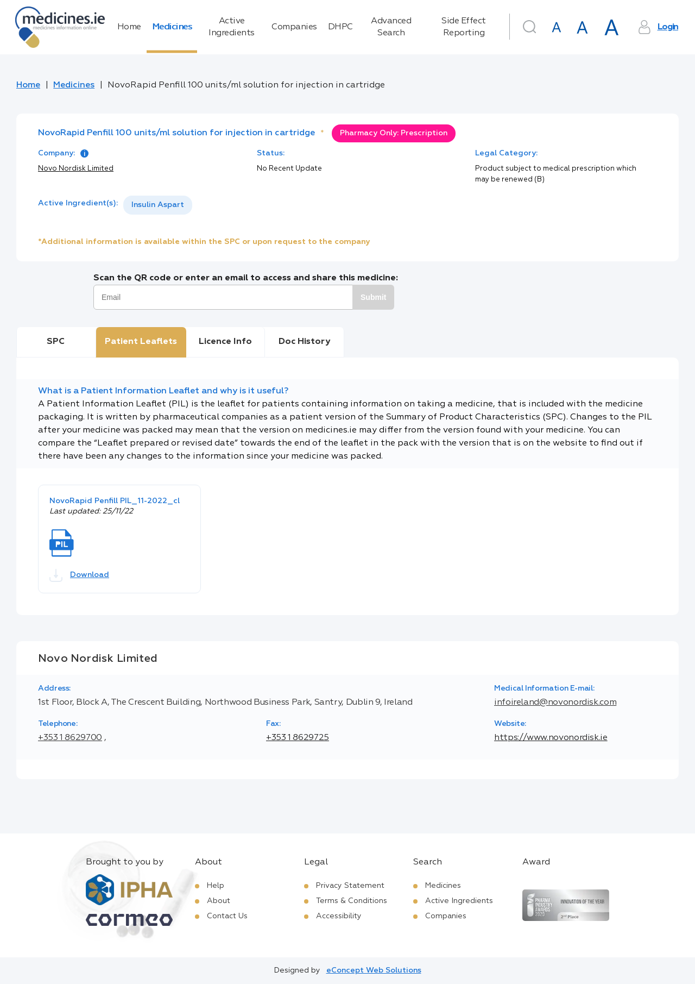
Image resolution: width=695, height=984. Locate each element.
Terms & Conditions (351, 901)
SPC (56, 341)
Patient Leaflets (141, 341)
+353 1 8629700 (70, 738)
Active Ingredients (231, 27)
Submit (373, 297)
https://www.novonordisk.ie (551, 738)
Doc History (304, 341)
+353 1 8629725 (297, 738)
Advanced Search (391, 27)
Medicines (172, 27)
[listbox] (157, 205)
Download (79, 575)
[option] (157, 205)
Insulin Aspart (157, 205)
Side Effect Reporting (463, 27)
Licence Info (225, 341)
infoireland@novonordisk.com (555, 702)
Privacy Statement (350, 885)
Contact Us (227, 916)
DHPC (340, 27)
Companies (294, 27)
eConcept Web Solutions (373, 970)
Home (129, 27)
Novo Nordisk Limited (75, 168)
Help (215, 885)
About (218, 901)
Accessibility (339, 916)
